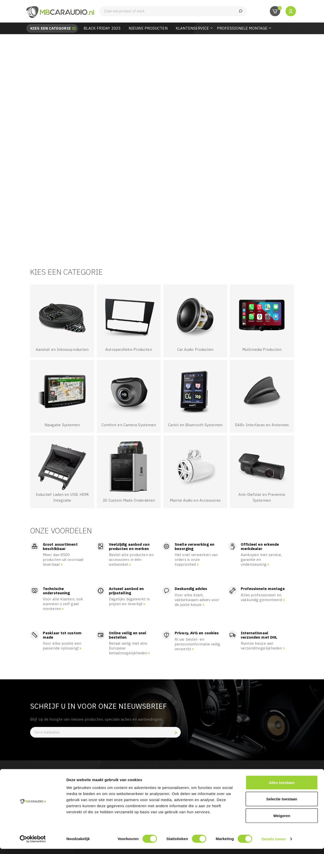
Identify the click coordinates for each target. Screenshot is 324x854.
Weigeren (281, 821)
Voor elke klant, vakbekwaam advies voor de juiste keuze (197, 600)
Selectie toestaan (281, 804)
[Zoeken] (173, 11)
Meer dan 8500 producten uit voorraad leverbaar (63, 559)
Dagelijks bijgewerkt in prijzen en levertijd (129, 601)
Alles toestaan (282, 787)
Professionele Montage (242, 28)
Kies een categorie (50, 28)
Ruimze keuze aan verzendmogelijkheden (261, 645)
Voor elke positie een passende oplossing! (62, 645)
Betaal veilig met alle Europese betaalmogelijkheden (128, 648)
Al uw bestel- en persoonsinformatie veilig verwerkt (197, 644)
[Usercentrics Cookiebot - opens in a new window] (33, 844)
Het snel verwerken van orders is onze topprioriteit (196, 559)
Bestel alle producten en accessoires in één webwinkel (131, 559)
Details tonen (273, 844)
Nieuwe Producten (148, 28)
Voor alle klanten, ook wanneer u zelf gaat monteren (63, 604)
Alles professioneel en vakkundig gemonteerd (261, 597)
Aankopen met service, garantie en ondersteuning (261, 559)
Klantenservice (192, 28)
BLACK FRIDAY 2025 (102, 28)
